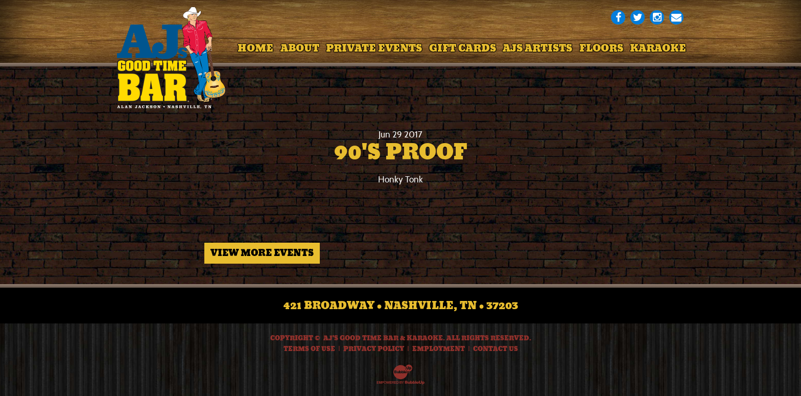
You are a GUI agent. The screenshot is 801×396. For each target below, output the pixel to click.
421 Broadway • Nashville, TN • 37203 (401, 305)
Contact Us (495, 349)
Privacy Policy (373, 349)
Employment (438, 349)
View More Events (262, 253)
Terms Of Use (309, 349)
